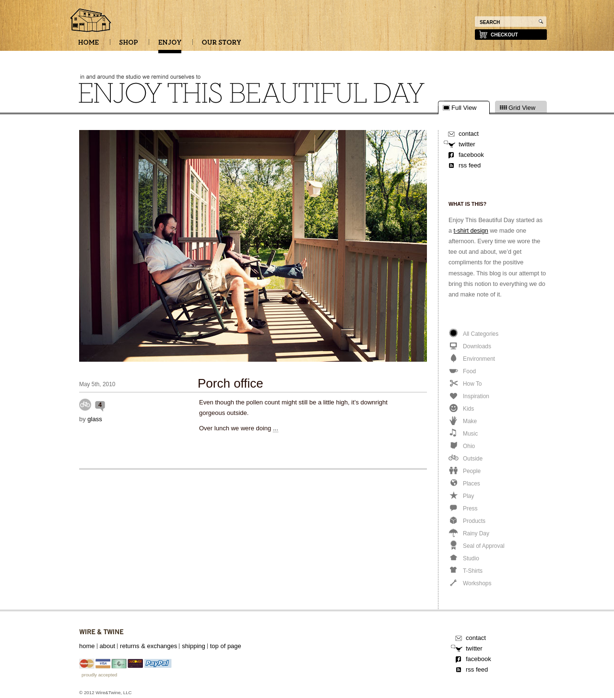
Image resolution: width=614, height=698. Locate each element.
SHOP (128, 45)
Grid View (521, 108)
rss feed (470, 165)
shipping (193, 646)
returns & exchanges (148, 646)
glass (94, 419)
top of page (225, 646)
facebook (471, 154)
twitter (467, 144)
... (275, 428)
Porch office (230, 383)
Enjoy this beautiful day (91, 21)
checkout (504, 34)
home (87, 646)
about (108, 646)
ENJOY (169, 45)
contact (469, 133)
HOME (88, 45)
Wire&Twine (101, 632)
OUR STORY (221, 45)
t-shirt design (471, 230)
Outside (85, 405)
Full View (464, 108)
